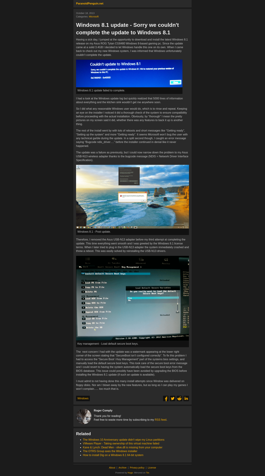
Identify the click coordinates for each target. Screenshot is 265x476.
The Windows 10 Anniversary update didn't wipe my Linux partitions (123, 439)
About (112, 467)
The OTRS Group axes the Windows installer (110, 451)
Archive (123, 467)
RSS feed (160, 419)
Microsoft (94, 16)
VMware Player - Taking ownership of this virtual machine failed (121, 443)
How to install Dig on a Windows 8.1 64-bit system (113, 455)
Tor (147, 472)
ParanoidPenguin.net (89, 3)
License (152, 467)
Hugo (130, 472)
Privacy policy (137, 467)
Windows (83, 398)
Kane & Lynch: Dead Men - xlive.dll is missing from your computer (122, 447)
